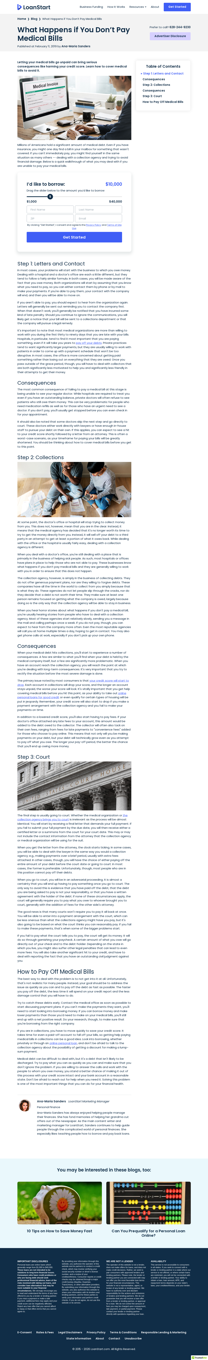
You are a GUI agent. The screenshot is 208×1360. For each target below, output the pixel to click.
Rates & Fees (45, 1332)
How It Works (116, 7)
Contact (114, 1338)
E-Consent (24, 1332)
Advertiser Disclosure (170, 36)
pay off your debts (89, 343)
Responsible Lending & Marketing (163, 1332)
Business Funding (91, 7)
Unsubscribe (133, 1338)
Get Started (177, 7)
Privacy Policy (93, 225)
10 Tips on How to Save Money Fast (59, 1231)
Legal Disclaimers (70, 1332)
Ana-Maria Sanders (51, 1101)
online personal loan (63, 1043)
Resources (136, 7)
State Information (78, 1338)
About (155, 7)
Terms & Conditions (123, 1332)
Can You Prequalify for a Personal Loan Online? (148, 1233)
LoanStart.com (100, 1349)
